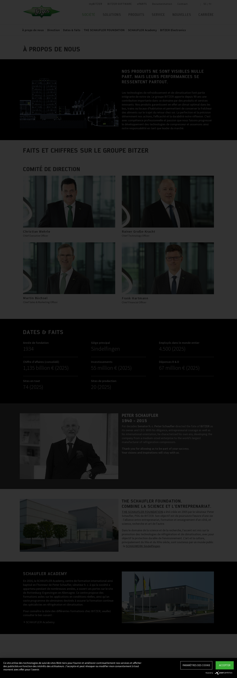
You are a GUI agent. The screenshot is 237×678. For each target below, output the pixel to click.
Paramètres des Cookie (196, 665)
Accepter (224, 665)
